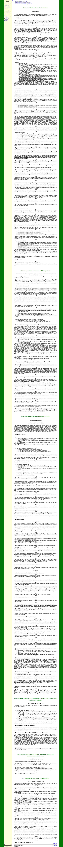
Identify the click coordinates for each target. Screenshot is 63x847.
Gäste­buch (5, 20)
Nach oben (55, 843)
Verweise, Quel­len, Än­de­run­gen (7, 17)
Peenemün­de (6, 8)
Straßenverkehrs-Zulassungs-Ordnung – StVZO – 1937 (23, 2)
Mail (11, 844)
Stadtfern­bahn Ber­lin (7, 6)
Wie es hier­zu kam (7, 18)
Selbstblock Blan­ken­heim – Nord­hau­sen (7, 11)
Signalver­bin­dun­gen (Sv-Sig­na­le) (7, 5)
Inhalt (7, 1)
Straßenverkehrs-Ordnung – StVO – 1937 (21, 1)
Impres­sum (6, 19)
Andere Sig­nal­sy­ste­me (7, 12)
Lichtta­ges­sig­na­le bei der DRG (7, 3)
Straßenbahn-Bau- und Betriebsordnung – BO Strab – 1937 (23, 3)
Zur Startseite (54, 845)
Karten (5, 15)
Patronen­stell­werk (7, 7)
